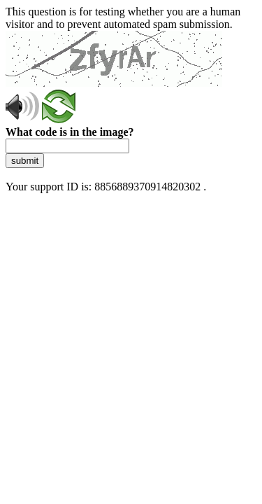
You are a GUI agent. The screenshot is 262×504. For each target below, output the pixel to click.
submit (24, 160)
